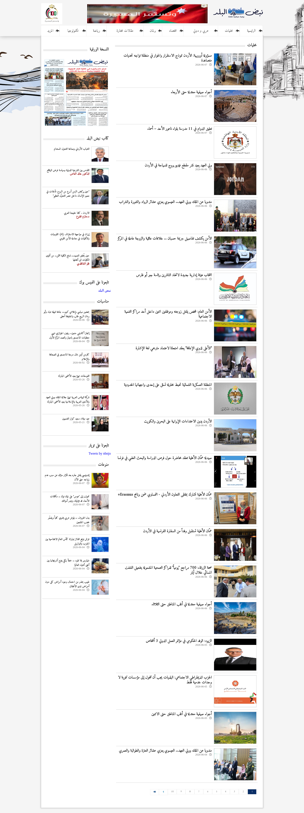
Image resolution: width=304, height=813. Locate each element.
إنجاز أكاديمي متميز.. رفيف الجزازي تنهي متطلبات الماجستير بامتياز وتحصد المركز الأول (69, 335)
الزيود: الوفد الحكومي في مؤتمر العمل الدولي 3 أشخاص (179, 641)
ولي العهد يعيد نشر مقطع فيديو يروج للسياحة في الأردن (178, 165)
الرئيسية (251, 31)
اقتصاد (173, 31)
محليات (229, 31)
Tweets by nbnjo (99, 453)
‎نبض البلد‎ (104, 290)
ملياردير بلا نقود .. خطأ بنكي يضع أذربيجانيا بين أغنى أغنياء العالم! (68, 563)
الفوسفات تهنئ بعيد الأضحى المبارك (73, 376)
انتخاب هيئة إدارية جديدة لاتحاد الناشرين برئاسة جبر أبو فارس (174, 275)
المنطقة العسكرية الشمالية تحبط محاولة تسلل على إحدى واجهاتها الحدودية (168, 385)
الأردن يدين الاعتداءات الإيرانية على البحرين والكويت (178, 421)
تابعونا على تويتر (99, 445)
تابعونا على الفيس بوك (94, 282)
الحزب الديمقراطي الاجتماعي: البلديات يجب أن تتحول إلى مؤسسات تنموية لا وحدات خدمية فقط (165, 680)
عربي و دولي (201, 31)
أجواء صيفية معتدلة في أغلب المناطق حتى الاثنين (181, 714)
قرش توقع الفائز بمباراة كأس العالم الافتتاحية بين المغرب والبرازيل (67, 541)
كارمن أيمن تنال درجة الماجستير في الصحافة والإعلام (69, 357)
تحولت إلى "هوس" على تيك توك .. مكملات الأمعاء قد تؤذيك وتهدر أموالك (69, 498)
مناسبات (103, 301)
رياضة (96, 31)
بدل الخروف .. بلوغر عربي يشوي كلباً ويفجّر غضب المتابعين (68, 520)
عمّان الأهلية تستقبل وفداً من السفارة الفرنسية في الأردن (177, 531)
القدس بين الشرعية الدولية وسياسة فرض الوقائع (68, 170)
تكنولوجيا (73, 31)
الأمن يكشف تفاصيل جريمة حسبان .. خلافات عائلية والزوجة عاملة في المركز (165, 238)
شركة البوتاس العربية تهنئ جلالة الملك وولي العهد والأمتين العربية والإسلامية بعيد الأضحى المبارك (67, 399)
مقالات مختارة (125, 31)
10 (172, 792)
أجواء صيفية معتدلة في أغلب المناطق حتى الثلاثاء (182, 604)
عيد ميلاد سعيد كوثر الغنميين (75, 418)
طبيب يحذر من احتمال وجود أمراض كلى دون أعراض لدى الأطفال (67, 584)
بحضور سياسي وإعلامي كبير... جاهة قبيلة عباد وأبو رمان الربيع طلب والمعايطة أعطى (66, 314)
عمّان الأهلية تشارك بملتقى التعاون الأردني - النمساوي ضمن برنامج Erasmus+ (165, 494)
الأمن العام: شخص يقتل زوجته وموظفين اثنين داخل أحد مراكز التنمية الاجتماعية (168, 314)
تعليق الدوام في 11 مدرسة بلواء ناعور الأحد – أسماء (179, 129)
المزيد (50, 31)
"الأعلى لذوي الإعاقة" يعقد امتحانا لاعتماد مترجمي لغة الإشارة (174, 348)
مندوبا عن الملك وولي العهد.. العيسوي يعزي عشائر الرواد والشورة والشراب (165, 202)
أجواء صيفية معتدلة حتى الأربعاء (191, 92)
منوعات (103, 465)
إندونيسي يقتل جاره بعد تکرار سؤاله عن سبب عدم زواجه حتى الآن (67, 477)
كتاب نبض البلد (98, 138)
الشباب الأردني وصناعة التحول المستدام (71, 149)
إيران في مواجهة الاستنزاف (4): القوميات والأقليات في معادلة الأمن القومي (69, 236)
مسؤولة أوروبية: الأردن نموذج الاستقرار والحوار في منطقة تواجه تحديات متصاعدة (168, 58)
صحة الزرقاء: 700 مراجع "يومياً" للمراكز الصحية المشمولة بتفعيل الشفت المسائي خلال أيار (168, 570)
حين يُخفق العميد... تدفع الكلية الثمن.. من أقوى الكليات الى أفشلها (67, 258)
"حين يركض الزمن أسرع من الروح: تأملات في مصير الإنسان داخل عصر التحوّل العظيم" (67, 194)
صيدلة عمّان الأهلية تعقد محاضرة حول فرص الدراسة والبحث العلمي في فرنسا (165, 458)
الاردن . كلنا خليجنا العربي (76, 213)
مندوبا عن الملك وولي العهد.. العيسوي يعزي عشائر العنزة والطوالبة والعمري (165, 750)
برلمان (153, 31)
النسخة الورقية (99, 49)
